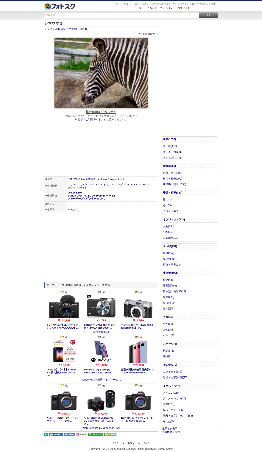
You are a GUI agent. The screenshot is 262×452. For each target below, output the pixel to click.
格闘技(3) (168, 350)
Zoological (113, 179)
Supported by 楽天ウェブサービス (101, 379)
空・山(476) (170, 146)
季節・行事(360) (172, 192)
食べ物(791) (170, 246)
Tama (104, 179)
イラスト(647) (171, 385)
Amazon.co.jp (101, 331)
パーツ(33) (169, 335)
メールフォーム (131, 443)
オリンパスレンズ (113, 184)
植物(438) (168, 279)
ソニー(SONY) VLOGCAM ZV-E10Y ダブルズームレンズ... (99, 421)
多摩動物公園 (92, 179)
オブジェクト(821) (174, 219)
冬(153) (167, 205)
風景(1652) (169, 139)
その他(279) (170, 364)
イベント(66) (170, 211)
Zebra (81, 179)
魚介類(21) (169, 308)
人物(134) (168, 316)
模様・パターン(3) (173, 409)
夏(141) (167, 199)
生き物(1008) (170, 272)
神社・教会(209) (172, 178)
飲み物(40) (169, 258)
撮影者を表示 (169, 428)
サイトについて (148, 8)
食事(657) (168, 253)
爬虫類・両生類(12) (174, 291)
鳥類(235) (168, 297)
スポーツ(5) (170, 343)
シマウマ (72, 179)
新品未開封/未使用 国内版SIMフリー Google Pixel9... (137, 371)
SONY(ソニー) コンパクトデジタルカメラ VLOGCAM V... (63, 326)
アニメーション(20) (174, 398)
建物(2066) (169, 165)
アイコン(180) (171, 392)
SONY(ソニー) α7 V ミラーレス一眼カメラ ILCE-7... (137, 419)
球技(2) (167, 356)
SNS (146, 443)
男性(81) (168, 323)
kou (70, 209)
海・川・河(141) (172, 151)
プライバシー (167, 8)
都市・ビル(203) (172, 172)
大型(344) (168, 226)
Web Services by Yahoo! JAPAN (101, 427)
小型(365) (168, 231)
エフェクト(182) (172, 371)
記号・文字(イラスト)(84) (178, 415)
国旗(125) (168, 404)
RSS (115, 443)
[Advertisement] (101, 149)
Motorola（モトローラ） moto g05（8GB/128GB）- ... (99, 372)
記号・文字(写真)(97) (175, 377)
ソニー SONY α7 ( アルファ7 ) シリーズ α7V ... (62, 419)
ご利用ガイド (93, 119)
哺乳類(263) (170, 285)
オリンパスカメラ (77, 184)
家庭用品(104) (171, 237)
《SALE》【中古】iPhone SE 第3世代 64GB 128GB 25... (61, 372)
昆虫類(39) (169, 302)
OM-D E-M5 (95, 184)
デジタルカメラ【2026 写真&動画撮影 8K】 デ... (137, 326)
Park (121, 179)
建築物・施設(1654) (174, 184)
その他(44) (169, 421)
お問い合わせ (185, 8)
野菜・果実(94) (172, 264)
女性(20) (168, 329)
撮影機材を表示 (171, 431)
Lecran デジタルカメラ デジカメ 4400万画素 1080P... (99, 326)
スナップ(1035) (172, 157)
